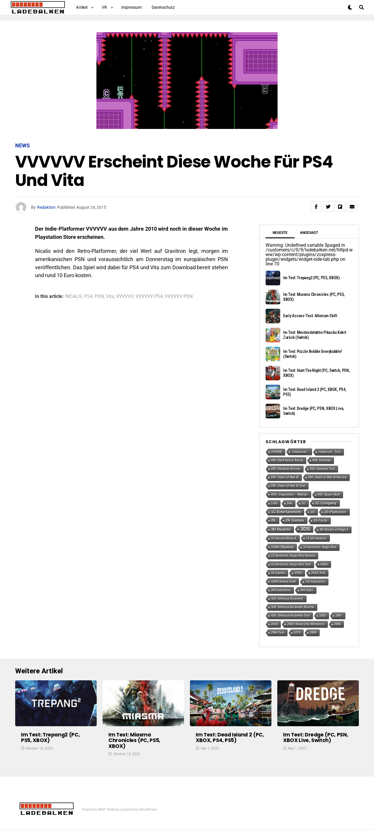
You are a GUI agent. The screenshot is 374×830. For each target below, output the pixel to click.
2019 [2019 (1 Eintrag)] (274, 624)
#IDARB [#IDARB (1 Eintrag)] (276, 451)
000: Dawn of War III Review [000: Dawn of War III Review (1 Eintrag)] (327, 477)
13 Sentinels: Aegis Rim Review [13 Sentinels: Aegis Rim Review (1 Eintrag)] (293, 555)
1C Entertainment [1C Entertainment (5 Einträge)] (286, 512)
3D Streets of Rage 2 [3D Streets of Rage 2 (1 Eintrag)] (334, 529)
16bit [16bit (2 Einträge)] (324, 564)
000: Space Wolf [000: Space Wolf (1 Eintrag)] (329, 494)
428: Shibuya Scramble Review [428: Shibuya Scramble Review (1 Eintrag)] (292, 607)
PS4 (88, 296)
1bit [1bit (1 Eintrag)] (289, 503)
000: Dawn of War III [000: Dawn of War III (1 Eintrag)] (285, 477)
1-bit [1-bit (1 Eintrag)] (274, 503)
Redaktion (46, 207)
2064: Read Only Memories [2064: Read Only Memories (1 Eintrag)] (305, 624)
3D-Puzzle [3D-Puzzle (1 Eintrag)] (321, 520)
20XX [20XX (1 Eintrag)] (298, 572)
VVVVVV (125, 296)
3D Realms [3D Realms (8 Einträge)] (281, 529)
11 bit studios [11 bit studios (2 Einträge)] (316, 538)
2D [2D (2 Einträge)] (313, 512)
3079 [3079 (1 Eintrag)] (297, 632)
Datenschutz (163, 7)
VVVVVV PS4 (149, 296)
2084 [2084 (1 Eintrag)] (337, 624)
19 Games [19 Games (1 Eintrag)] (278, 572)
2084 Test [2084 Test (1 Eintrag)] (277, 632)
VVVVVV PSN (179, 296)
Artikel (81, 7)
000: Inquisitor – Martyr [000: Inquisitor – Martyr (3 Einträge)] (289, 494)
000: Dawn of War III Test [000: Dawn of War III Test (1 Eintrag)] (288, 485)
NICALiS (73, 296)
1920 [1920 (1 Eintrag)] (322, 615)
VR (104, 7)
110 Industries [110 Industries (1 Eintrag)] (315, 581)
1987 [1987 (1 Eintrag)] (338, 615)
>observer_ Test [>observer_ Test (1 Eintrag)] (329, 451)
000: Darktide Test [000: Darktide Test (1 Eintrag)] (322, 468)
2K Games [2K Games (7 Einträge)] (295, 520)
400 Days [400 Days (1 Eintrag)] (306, 590)
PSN (99, 296)
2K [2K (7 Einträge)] (273, 520)
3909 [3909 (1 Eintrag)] (313, 632)
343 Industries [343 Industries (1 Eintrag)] (281, 590)
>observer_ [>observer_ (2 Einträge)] (300, 451)
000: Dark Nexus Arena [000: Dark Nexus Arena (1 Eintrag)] (287, 460)
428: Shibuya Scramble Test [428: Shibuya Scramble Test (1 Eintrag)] (290, 615)
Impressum (131, 7)
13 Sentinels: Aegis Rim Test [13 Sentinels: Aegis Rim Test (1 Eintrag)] (291, 564)
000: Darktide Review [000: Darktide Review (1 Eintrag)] (285, 468)
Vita (110, 296)
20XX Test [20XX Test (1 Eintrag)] (318, 572)
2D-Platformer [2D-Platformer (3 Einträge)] (335, 512)
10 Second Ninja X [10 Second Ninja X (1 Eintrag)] (284, 538)
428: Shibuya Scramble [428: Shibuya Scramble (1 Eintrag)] (287, 598)
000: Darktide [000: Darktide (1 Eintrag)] (322, 460)
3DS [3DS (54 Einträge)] (305, 529)
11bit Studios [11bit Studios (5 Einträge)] (282, 547)
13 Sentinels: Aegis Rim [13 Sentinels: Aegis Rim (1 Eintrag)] (319, 547)
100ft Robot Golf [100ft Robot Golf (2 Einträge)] (283, 581)
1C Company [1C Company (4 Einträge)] (326, 503)
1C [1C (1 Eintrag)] (304, 503)
